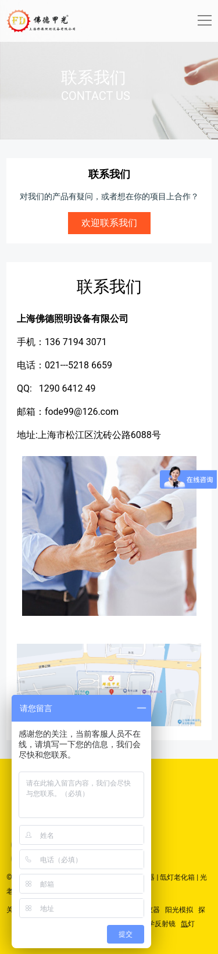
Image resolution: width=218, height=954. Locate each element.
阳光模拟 (179, 910)
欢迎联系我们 (109, 222)
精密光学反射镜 (151, 924)
